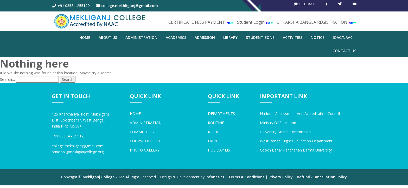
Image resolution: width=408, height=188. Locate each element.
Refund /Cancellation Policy (322, 176)
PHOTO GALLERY (145, 150)
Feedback (302, 5)
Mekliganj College (98, 176)
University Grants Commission (285, 131)
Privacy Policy (281, 176)
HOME (135, 113)
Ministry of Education (278, 122)
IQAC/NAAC (343, 37)
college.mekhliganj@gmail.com (127, 5)
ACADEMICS (176, 37)
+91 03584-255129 (71, 5)
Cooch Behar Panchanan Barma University (296, 150)
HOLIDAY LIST (220, 150)
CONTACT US (344, 50)
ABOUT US (108, 37)
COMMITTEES (142, 131)
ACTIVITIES (292, 37)
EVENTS (214, 140)
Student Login (255, 22)
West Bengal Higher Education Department (296, 140)
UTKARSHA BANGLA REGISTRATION (316, 22)
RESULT (214, 131)
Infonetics (215, 176)
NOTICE (317, 37)
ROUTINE (216, 122)
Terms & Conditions (246, 176)
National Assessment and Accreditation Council (300, 113)
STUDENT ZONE (260, 37)
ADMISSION (205, 37)
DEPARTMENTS (221, 113)
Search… (7, 79)
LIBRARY (230, 37)
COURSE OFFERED (146, 140)
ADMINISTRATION (141, 37)
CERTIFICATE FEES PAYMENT (201, 22)
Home (84, 37)
